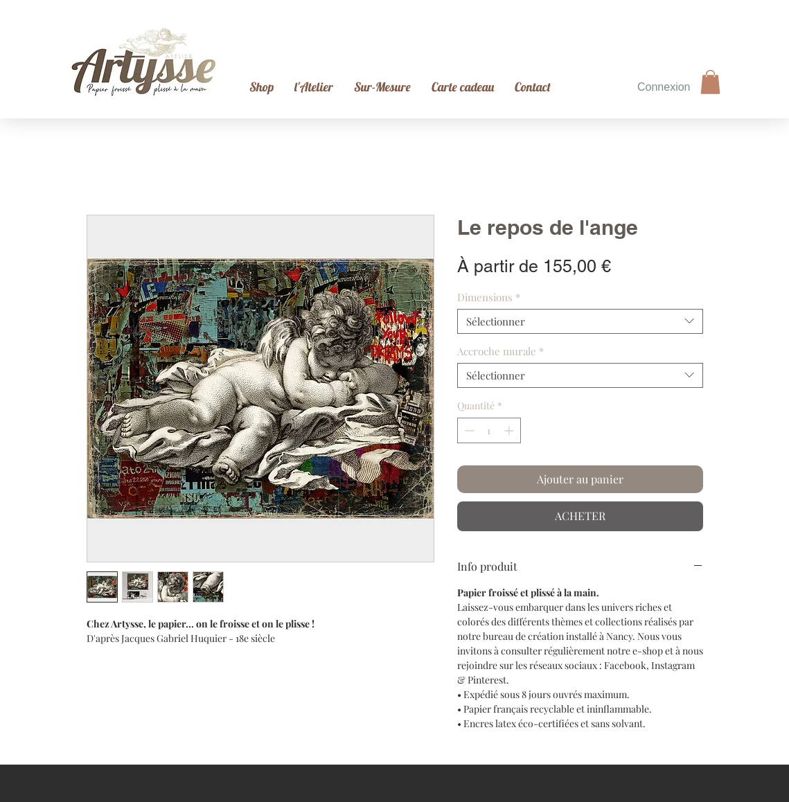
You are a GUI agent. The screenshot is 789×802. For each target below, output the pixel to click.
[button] (710, 82)
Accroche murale (500, 351)
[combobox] (580, 321)
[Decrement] (468, 430)
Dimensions (488, 297)
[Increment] (510, 430)
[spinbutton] (489, 430)
